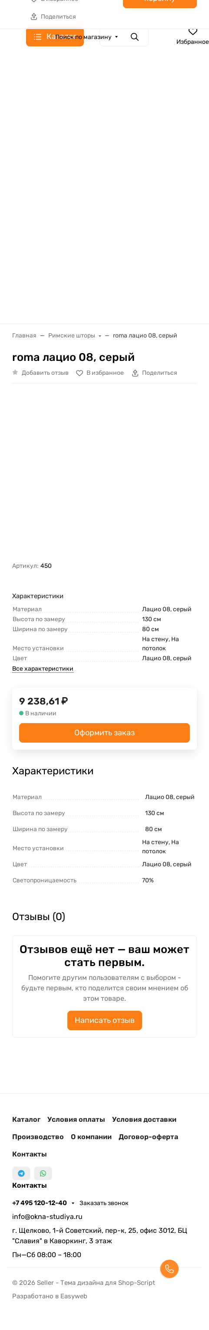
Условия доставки (144, 1119)
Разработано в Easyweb (49, 1296)
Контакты (29, 1154)
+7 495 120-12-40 (40, 1203)
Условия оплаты (76, 1119)
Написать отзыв (105, 1020)
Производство (38, 1137)
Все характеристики (42, 668)
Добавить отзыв (45, 373)
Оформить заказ (104, 732)
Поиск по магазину (83, 37)
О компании (91, 1137)
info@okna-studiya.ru (47, 1216)
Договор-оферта (148, 1137)
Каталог (26, 1119)
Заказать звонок (104, 1203)
